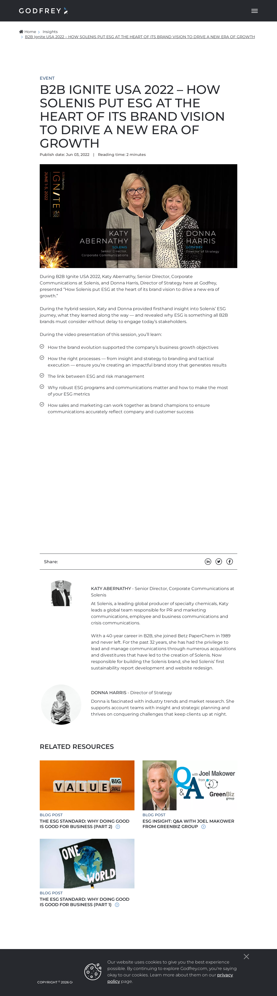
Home (27, 31)
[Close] (246, 956)
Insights (50, 31)
